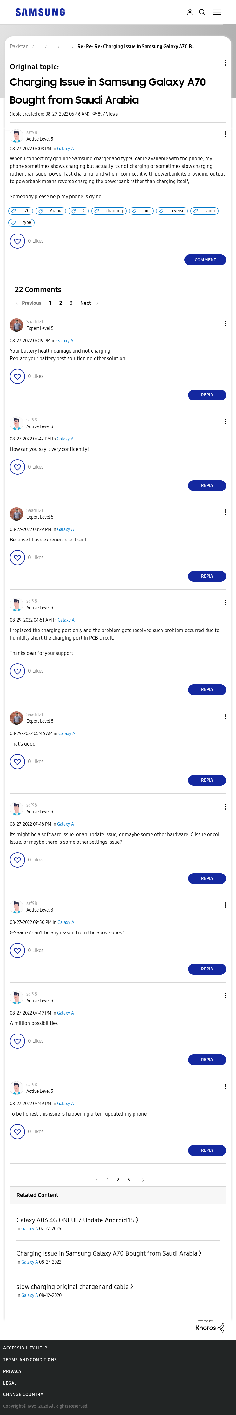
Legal (10, 1383)
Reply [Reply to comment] (207, 395)
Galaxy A (65, 148)
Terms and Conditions (30, 1359)
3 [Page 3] (71, 303)
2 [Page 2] (60, 303)
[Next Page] (89, 303)
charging (114, 211)
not (146, 211)
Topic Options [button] (214, 63)
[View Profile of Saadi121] (34, 321)
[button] (215, 134)
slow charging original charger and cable (72, 1286)
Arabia (56, 211)
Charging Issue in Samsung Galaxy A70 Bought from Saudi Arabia (106, 1253)
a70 (26, 211)
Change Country (23, 1394)
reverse (177, 211)
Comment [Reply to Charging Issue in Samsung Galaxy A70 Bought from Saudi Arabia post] (205, 260)
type (27, 222)
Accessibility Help (25, 1348)
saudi (210, 211)
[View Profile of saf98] (31, 132)
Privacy (12, 1371)
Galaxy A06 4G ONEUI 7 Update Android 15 (75, 1220)
